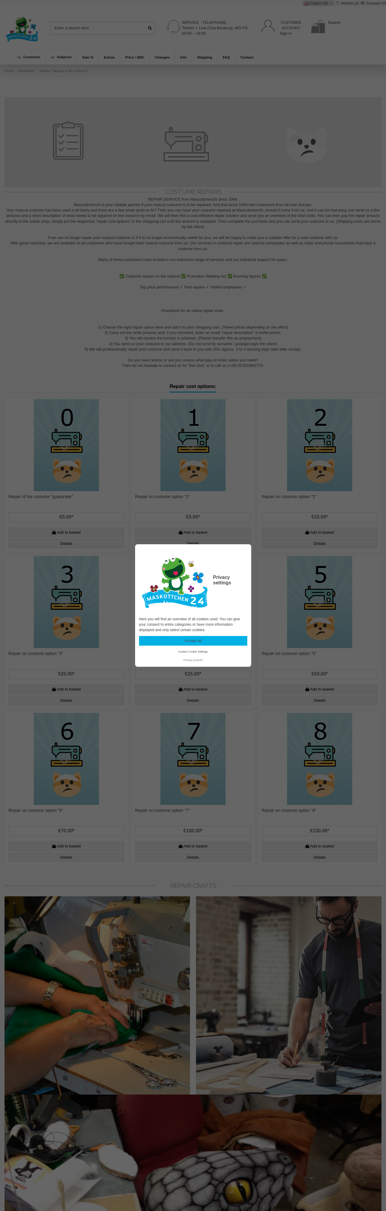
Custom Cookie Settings (193, 651)
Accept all (193, 640)
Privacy (187, 660)
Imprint (198, 660)
